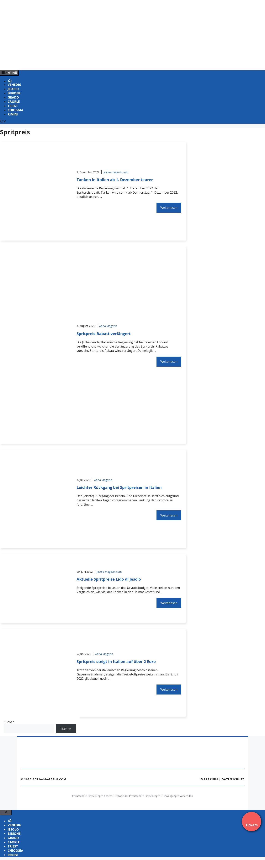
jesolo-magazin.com (116, 172)
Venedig (14, 85)
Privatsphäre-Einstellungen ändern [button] (92, 796)
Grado (13, 97)
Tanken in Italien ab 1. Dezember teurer (115, 179)
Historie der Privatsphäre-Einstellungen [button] (137, 796)
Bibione (14, 93)
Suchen (9, 722)
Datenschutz (233, 779)
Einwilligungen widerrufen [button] (178, 796)
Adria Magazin (108, 326)
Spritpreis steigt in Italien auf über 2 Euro (116, 661)
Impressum (209, 779)
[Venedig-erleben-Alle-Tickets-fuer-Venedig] (78, 63)
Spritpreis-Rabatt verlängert (104, 333)
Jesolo (13, 89)
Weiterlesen (168, 208)
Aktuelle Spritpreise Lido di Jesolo (109, 579)
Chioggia (15, 110)
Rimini (13, 114)
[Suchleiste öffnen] (3, 122)
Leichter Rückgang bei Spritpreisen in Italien (119, 487)
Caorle (14, 101)
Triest (13, 106)
